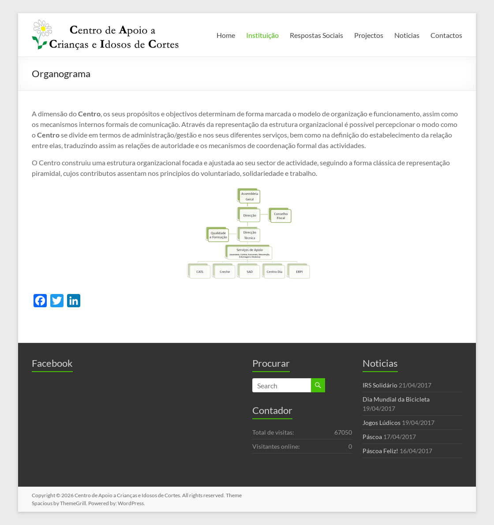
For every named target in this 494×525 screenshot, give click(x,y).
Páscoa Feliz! (380, 450)
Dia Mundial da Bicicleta (396, 399)
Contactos (446, 35)
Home (226, 35)
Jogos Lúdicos (381, 422)
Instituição (262, 35)
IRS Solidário (380, 385)
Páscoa (372, 436)
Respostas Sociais (316, 35)
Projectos (368, 35)
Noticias (406, 35)
